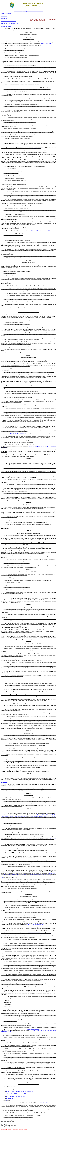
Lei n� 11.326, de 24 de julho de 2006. (35, 924)
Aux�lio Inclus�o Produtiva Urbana (27, 512)
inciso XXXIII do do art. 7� (36, 446)
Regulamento (4, 16)
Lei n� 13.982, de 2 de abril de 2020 (46, 814)
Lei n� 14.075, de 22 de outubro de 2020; (41, 230)
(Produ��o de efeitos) (46, 43)
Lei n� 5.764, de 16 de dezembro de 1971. (41, 933)
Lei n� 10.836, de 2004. (43, 1102)
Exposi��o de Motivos (6, 13)
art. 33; (7, 1100)
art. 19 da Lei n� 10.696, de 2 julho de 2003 (16, 1093)
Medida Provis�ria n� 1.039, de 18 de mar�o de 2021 (42, 816)
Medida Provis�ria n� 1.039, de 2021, (39, 874)
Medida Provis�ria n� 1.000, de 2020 (16, 874)
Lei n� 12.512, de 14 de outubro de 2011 (15, 1096)
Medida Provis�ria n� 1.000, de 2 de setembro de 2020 (14, 816)
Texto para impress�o (6, 26)
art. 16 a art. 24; (9, 1098)
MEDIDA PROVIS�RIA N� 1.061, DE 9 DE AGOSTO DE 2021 (28, 11)
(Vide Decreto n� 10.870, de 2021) (8, 21)
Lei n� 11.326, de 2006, (34, 932)
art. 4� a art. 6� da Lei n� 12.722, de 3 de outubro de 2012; (20, 1091)
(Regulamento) (4, 782)
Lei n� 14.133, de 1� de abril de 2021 (17, 433)
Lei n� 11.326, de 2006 (33, 1029)
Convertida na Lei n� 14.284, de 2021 (9, 23)
